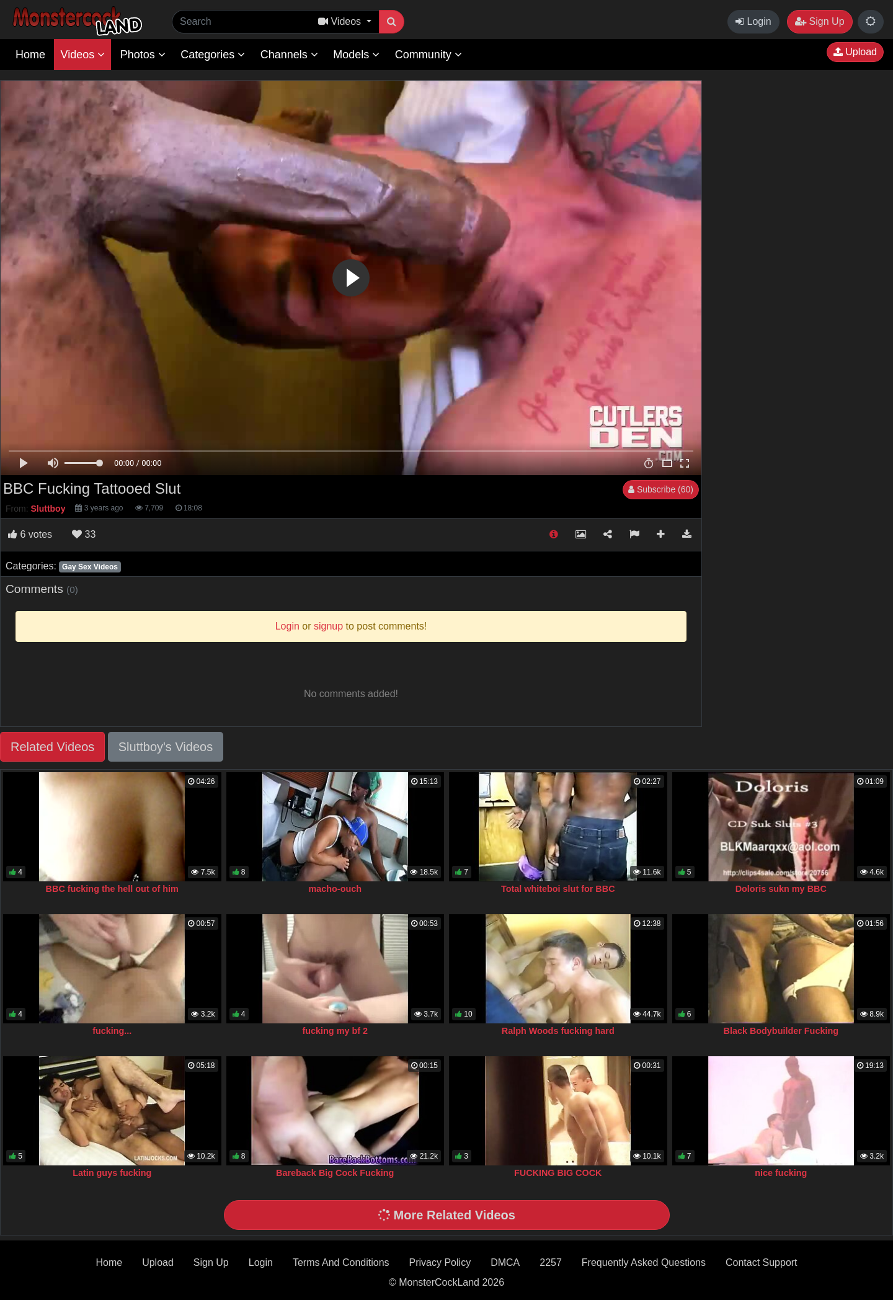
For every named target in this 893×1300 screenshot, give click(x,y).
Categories (212, 54)
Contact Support (761, 1262)
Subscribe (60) (660, 489)
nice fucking (781, 1173)
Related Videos (52, 747)
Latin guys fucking (112, 1173)
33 (84, 534)
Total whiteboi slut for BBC (558, 889)
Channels (289, 54)
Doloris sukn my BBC (781, 889)
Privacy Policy (440, 1262)
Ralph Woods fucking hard (558, 1031)
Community (428, 54)
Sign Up (819, 21)
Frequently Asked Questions (644, 1262)
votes (30, 534)
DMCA (505, 1262)
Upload (855, 52)
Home (30, 54)
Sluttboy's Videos (165, 747)
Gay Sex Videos (90, 567)
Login (753, 21)
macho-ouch (335, 889)
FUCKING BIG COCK (558, 1173)
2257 (551, 1262)
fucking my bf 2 (335, 1031)
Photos (143, 54)
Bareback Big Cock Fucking (335, 1173)
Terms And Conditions (341, 1262)
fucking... (111, 1031)
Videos (82, 54)
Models (356, 54)
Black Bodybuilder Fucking (780, 1031)
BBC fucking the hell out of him (112, 889)
